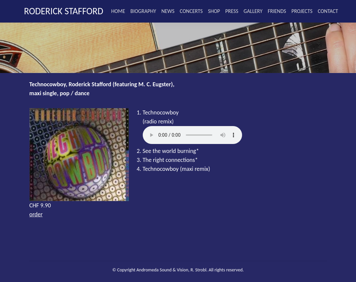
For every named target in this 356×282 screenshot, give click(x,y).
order (36, 214)
